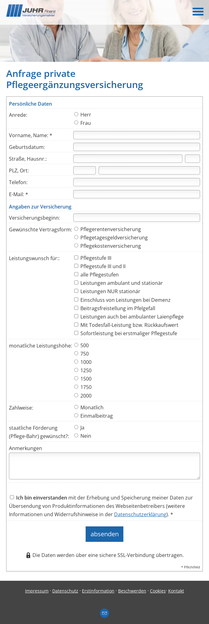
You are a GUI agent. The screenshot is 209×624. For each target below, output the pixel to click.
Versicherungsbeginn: (34, 217)
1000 (83, 362)
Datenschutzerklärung (140, 514)
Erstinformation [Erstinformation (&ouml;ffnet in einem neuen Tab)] (98, 587)
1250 (83, 370)
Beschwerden (132, 587)
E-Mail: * (18, 194)
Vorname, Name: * (30, 135)
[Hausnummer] (192, 158)
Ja (79, 427)
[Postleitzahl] (84, 170)
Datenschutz (65, 587)
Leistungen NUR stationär (107, 291)
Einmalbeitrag (93, 415)
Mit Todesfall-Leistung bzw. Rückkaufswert (126, 325)
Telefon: (18, 182)
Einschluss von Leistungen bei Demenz (122, 300)
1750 (83, 387)
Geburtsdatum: (27, 147)
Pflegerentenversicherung (107, 229)
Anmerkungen (25, 448)
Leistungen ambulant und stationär (118, 283)
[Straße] (127, 158)
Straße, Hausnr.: (28, 158)
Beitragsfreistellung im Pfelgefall (114, 308)
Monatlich (89, 407)
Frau (82, 123)
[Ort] (149, 170)
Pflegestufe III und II (100, 266)
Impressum (37, 587)
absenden (104, 532)
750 (81, 353)
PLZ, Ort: (19, 170)
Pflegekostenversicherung (107, 245)
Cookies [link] (158, 587)
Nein (82, 435)
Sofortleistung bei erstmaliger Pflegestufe (125, 333)
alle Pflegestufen (96, 274)
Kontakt (176, 587)
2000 (83, 395)
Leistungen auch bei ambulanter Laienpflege (129, 316)
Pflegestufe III (92, 258)
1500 (83, 378)
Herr (82, 114)
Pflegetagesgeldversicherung (111, 237)
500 (81, 345)
